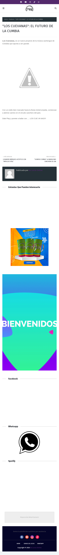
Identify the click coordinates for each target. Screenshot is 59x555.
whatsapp (40, 543)
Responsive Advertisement (29, 517)
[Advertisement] (29, 403)
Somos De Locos (29, 543)
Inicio (6, 19)
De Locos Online (35, 170)
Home (18, 543)
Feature (11, 19)
